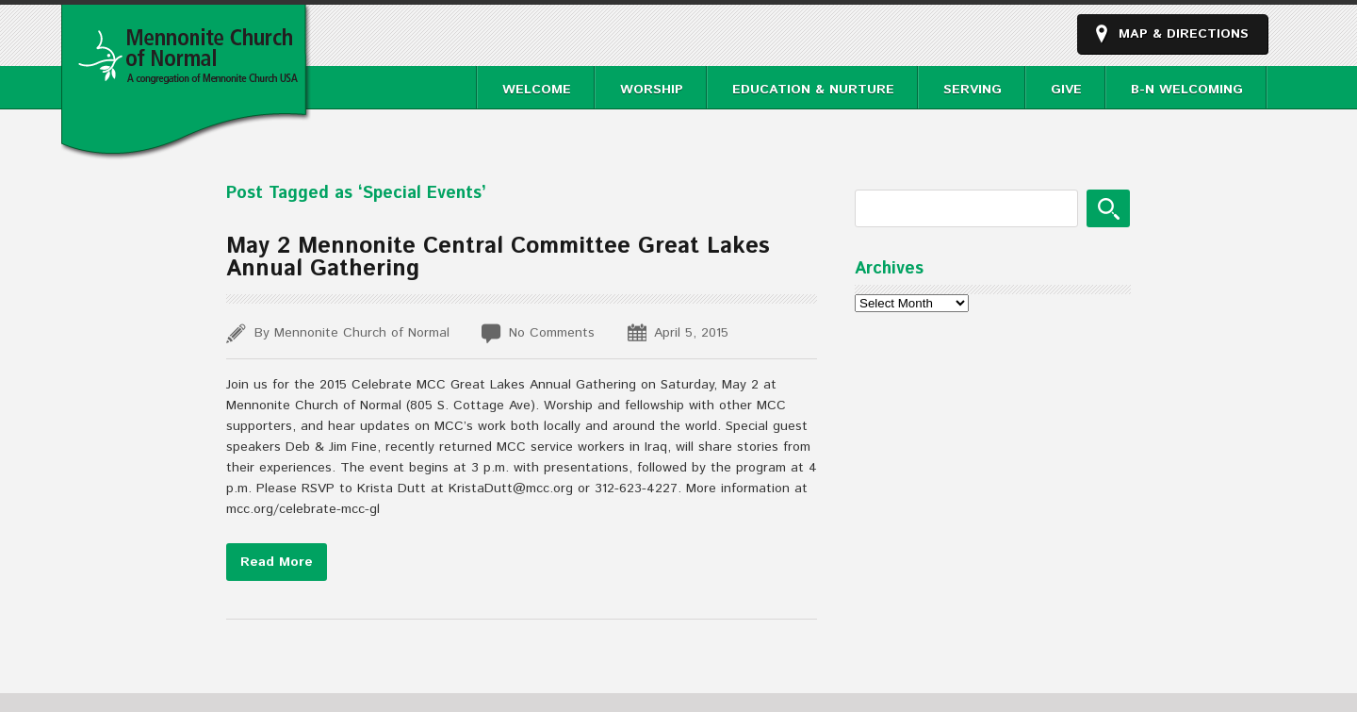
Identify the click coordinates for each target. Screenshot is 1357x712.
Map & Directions (1184, 34)
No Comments (552, 332)
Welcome (536, 89)
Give (1066, 89)
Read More (276, 562)
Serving (972, 89)
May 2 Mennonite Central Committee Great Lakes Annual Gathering (498, 257)
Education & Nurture (813, 89)
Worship (651, 89)
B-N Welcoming (1187, 89)
